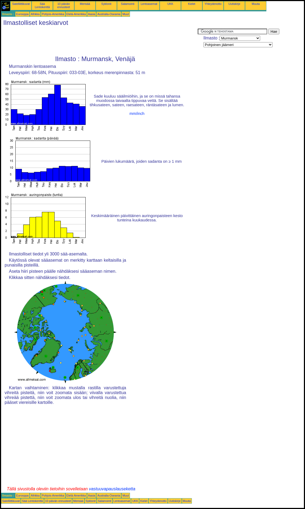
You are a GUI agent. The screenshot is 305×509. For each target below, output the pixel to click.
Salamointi (128, 3)
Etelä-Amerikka (76, 14)
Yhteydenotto (213, 3)
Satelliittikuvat (21, 3)
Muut (125, 14)
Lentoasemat (149, 3)
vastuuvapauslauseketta (112, 489)
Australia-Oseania (108, 14)
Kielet (191, 3)
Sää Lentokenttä (42, 5)
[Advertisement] (99, 41)
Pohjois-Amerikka (53, 14)
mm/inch (136, 113)
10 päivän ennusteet (63, 5)
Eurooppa (22, 14)
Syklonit (106, 3)
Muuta (256, 3)
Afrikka (35, 14)
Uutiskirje (234, 3)
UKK (170, 3)
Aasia (91, 14)
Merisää (85, 3)
